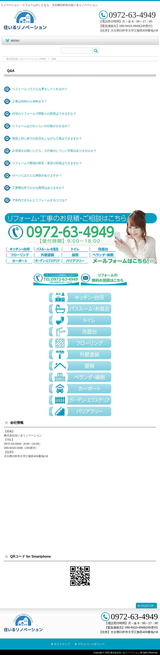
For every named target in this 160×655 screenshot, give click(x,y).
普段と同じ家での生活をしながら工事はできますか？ (47, 138)
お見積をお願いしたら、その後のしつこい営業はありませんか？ (54, 150)
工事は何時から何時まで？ (29, 101)
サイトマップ (62, 644)
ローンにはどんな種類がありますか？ (37, 175)
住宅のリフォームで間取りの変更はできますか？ (44, 113)
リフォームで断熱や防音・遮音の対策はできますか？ (47, 163)
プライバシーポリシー (91, 644)
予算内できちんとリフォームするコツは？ (39, 200)
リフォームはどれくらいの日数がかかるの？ (41, 126)
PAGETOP (147, 605)
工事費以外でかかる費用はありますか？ (38, 187)
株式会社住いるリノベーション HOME (26, 59)
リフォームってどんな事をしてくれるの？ (39, 89)
